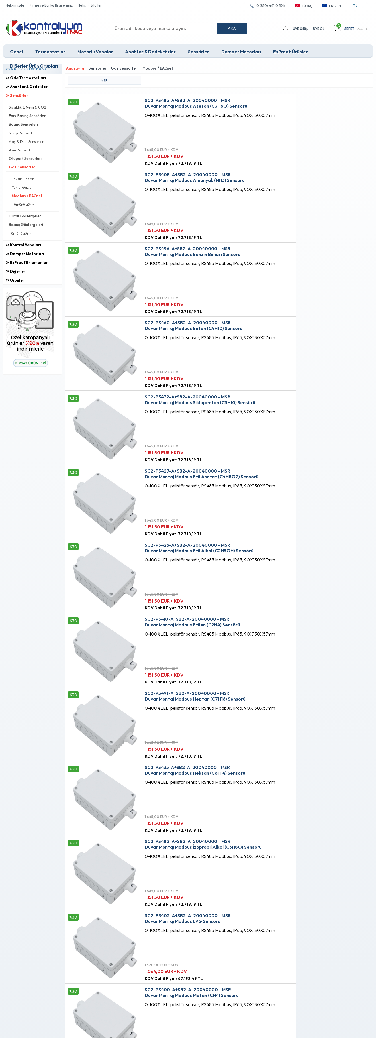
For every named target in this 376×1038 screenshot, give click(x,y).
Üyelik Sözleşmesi (113, 924)
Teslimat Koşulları (113, 915)
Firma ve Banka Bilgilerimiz (51, 5)
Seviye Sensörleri (22, 131)
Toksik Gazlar (23, 176)
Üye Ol (318, 29)
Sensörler (198, 49)
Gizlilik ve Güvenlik (114, 953)
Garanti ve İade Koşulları (119, 944)
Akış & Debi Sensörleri (27, 139)
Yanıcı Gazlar (22, 185)
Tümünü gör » (23, 202)
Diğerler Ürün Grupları (34, 64)
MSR (104, 76)
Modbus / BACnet (27, 194)
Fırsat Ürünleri (172, 924)
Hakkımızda (15, 5)
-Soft (158, 1031)
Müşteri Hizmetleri (175, 934)
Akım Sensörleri (21, 148)
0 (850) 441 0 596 (270, 5)
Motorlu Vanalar (95, 49)
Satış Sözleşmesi (112, 934)
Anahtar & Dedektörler (150, 49)
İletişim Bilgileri (90, 5)
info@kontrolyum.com (36, 949)
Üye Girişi (299, 29)
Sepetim (167, 944)
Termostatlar (50, 49)
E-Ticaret (171, 1031)
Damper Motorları (241, 49)
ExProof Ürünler (290, 49)
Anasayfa (168, 915)
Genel (16, 49)
